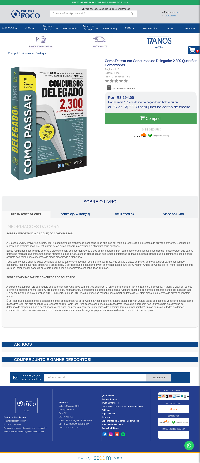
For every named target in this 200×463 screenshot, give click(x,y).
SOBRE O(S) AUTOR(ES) (75, 214)
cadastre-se (170, 15)
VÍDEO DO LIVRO (173, 214)
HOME (26, 405)
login (178, 12)
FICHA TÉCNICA (124, 214)
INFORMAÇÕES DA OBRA (26, 214)
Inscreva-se (159, 377)
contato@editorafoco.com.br (16, 421)
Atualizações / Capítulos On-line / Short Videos (106, 9)
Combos (188, 28)
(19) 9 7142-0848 (12, 424)
